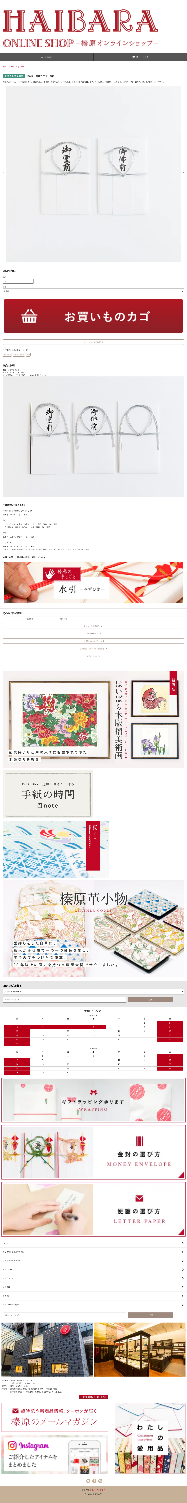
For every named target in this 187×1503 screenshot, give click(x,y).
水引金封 (21, 67)
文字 (4, 287)
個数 (4, 277)
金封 (13, 67)
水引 (28, 355)
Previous (3, 172)
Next (183, 172)
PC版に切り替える (97, 1490)
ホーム (5, 67)
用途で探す (7, 355)
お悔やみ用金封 (19, 355)
